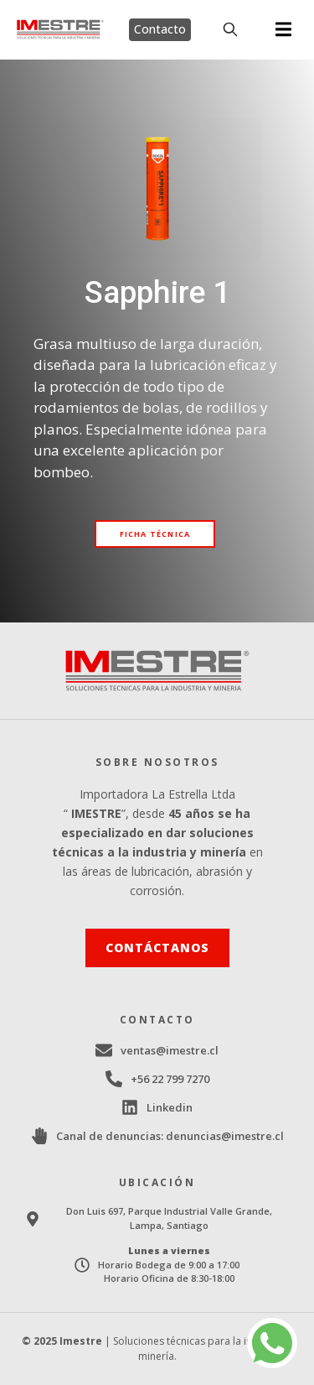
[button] (283, 29)
